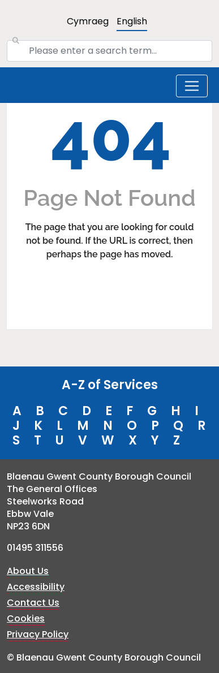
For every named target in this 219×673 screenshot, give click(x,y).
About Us (28, 570)
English (132, 21)
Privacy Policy (37, 634)
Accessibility (36, 586)
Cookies (26, 618)
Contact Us (33, 602)
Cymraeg (88, 21)
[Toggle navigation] (192, 86)
